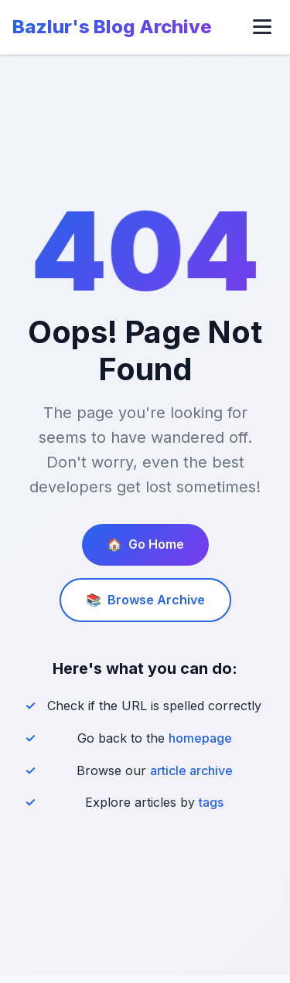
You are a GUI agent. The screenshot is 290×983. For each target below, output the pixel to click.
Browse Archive (145, 600)
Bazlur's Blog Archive (112, 26)
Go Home (145, 545)
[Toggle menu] (262, 27)
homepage (200, 738)
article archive (191, 770)
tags (211, 802)
